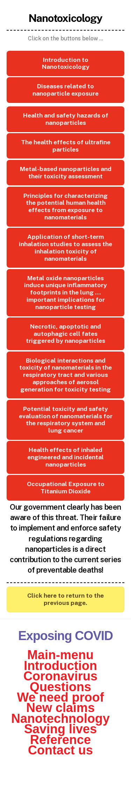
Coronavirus (60, 676)
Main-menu (60, 655)
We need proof (60, 697)
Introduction (60, 665)
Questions (60, 687)
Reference (60, 740)
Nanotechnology (60, 718)
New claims (60, 708)
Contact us (60, 750)
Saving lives (60, 729)
